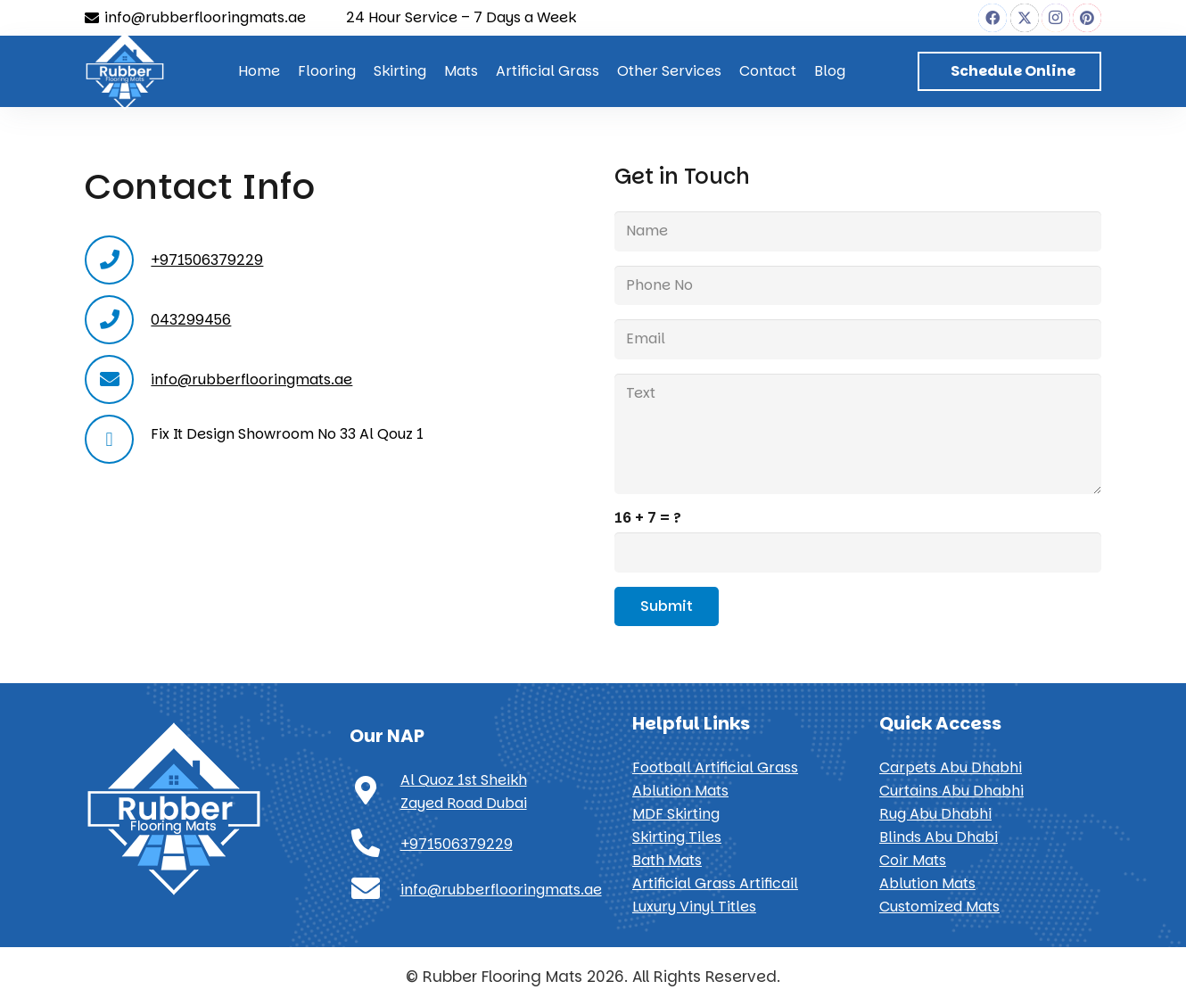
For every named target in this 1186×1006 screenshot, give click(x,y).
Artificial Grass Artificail (715, 883)
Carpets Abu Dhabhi (950, 767)
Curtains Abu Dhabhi (951, 790)
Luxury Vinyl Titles (694, 906)
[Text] (857, 433)
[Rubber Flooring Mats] (125, 71)
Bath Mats (667, 860)
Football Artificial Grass (715, 767)
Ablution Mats (680, 790)
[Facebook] (992, 18)
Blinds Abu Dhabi (938, 837)
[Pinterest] (1087, 18)
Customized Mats (939, 906)
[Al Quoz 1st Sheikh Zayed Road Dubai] (375, 792)
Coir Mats (912, 860)
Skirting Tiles (676, 837)
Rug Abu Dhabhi (935, 814)
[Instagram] (1056, 18)
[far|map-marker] (118, 439)
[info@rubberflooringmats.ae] (375, 890)
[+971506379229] (375, 845)
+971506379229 (207, 260)
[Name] (857, 231)
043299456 (191, 319)
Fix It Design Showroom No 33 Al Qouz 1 (287, 434)
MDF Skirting (676, 814)
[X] (1024, 18)
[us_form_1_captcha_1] (857, 552)
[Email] (857, 339)
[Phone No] (857, 286)
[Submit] (666, 607)
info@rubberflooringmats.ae (251, 379)
